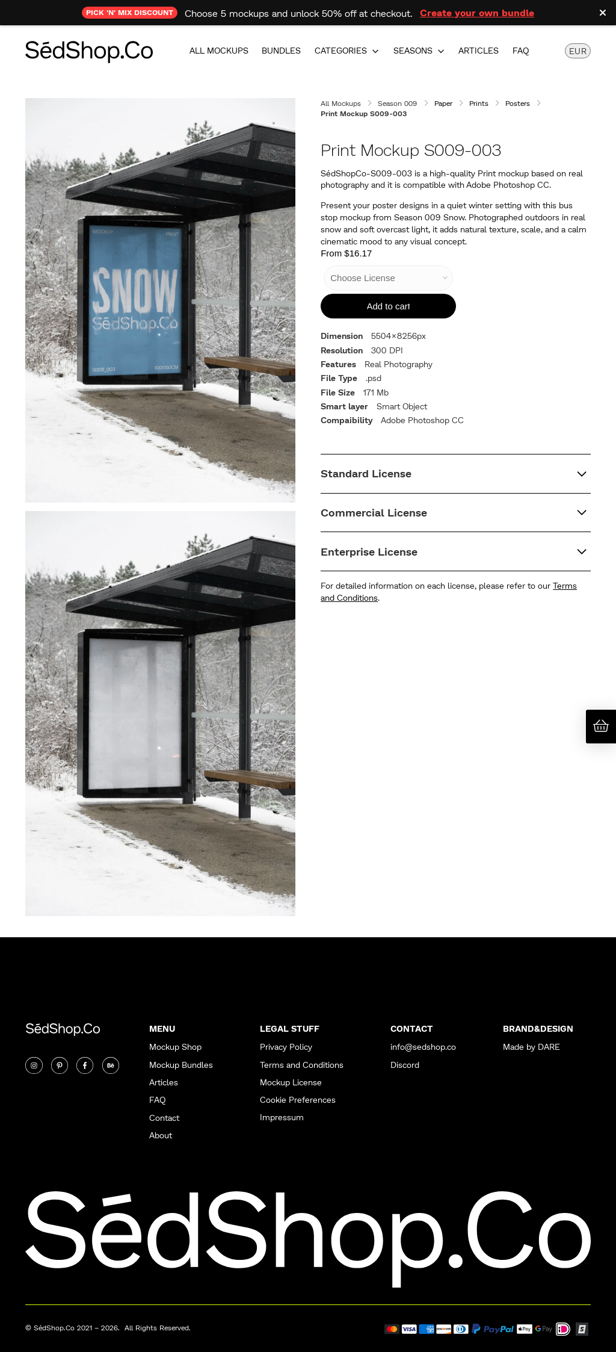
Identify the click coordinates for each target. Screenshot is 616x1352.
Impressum (282, 1117)
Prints (478, 103)
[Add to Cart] (388, 306)
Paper (443, 103)
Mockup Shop (175, 1047)
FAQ (521, 50)
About (160, 1135)
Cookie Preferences (298, 1100)
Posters (517, 103)
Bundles (281, 50)
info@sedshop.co (423, 1047)
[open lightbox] (160, 300)
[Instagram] (33, 1065)
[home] (89, 51)
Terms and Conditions (301, 1065)
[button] (347, 51)
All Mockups (218, 50)
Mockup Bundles (181, 1065)
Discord (404, 1065)
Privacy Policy (286, 1047)
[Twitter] (59, 1065)
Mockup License (291, 1082)
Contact (164, 1118)
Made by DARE (531, 1047)
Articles (478, 50)
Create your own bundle (477, 12)
